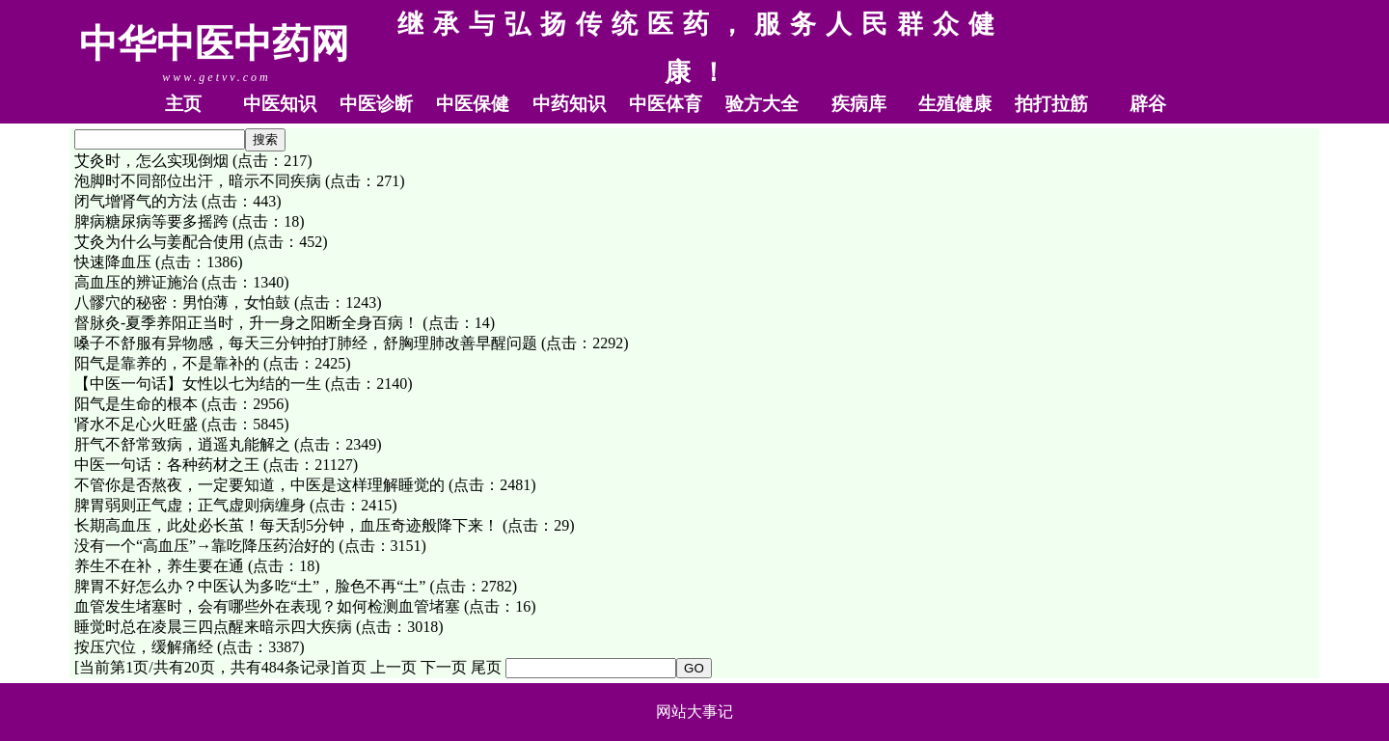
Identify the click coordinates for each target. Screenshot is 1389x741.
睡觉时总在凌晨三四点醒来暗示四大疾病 (213, 626)
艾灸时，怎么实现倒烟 (151, 160)
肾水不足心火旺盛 (136, 424)
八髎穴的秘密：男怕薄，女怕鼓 (182, 302)
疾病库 (858, 104)
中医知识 (279, 104)
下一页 (444, 667)
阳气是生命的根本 (136, 404)
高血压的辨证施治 (136, 282)
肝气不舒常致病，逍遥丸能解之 (182, 444)
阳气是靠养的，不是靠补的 (166, 363)
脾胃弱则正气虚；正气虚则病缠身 (190, 505)
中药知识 (569, 104)
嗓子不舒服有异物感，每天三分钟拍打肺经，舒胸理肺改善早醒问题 (305, 343)
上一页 (393, 667)
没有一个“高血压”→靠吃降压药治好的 (204, 545)
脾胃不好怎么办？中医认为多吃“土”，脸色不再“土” (249, 586)
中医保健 (472, 104)
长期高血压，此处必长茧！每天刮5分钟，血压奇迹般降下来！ (286, 525)
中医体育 (665, 104)
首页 (351, 667)
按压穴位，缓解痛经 (143, 647)
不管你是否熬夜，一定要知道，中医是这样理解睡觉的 (259, 485)
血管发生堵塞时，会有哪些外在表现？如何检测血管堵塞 (267, 606)
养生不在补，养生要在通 (159, 566)
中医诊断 (376, 104)
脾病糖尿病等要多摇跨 (151, 221)
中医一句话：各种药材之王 (166, 464)
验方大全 (762, 104)
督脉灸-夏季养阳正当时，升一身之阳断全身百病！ (246, 323)
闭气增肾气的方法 (136, 201)
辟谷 (1148, 104)
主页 (183, 104)
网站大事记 (694, 711)
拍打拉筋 (1051, 104)
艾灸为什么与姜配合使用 (159, 241)
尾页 (486, 667)
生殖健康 (955, 104)
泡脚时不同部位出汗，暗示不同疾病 (197, 181)
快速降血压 (112, 262)
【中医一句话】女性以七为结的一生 (197, 383)
